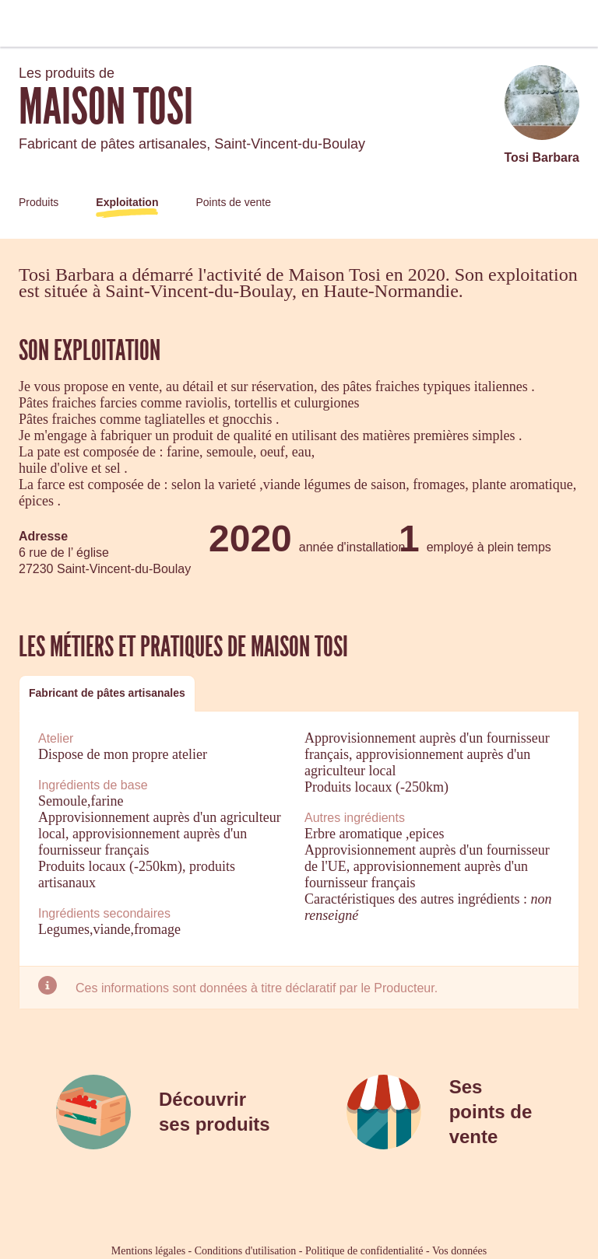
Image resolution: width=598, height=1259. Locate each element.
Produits (38, 202)
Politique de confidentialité (364, 1251)
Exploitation (127, 202)
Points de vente (233, 202)
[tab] (107, 693)
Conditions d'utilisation (245, 1251)
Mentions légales (148, 1251)
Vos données (459, 1251)
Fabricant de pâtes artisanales (107, 693)
